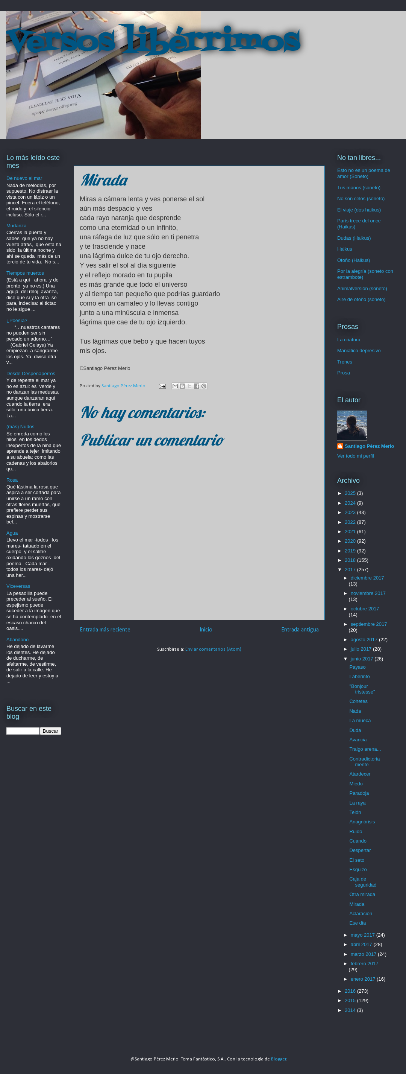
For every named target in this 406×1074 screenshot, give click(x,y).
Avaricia (358, 739)
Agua (12, 533)
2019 (351, 551)
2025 (351, 493)
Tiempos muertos (25, 273)
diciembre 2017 (367, 578)
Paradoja (359, 793)
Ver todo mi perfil (355, 456)
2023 (351, 512)
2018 (351, 560)
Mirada (356, 904)
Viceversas (18, 586)
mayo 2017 (363, 935)
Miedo (355, 783)
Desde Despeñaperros (30, 373)
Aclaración (360, 913)
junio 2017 (363, 659)
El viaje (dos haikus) (359, 210)
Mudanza (16, 225)
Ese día (357, 923)
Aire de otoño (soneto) (361, 299)
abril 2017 (362, 944)
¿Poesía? (16, 320)
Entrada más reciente (105, 630)
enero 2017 (364, 979)
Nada (355, 711)
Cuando (358, 841)
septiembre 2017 (369, 624)
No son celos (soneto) (361, 198)
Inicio (206, 630)
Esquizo (358, 869)
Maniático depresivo (359, 350)
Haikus (344, 249)
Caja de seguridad (362, 882)
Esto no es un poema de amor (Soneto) (363, 173)
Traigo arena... (365, 749)
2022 (351, 522)
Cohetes (358, 701)
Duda (355, 730)
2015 (351, 1000)
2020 (351, 541)
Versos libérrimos (152, 43)
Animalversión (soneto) (362, 288)
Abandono (17, 639)
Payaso (357, 667)
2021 (351, 531)
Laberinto (359, 676)
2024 (351, 503)
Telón (355, 812)
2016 (351, 991)
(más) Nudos (20, 426)
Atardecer (359, 774)
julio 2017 (362, 649)
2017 (351, 569)
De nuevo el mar (24, 178)
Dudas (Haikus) (354, 238)
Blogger (278, 1059)
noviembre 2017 (368, 593)
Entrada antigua (300, 630)
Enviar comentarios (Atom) (213, 649)
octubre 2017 (365, 609)
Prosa (343, 373)
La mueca (360, 720)
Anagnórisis (362, 822)
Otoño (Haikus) (353, 260)
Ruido (355, 831)
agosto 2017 (365, 639)
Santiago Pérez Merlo (369, 446)
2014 (351, 1010)
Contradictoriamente (364, 762)
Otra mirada (362, 894)
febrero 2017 (365, 963)
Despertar (360, 850)
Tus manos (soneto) (358, 187)
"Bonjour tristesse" (362, 689)
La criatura (348, 339)
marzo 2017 (364, 954)
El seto (356, 860)
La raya (357, 803)
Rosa (12, 480)
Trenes (344, 362)
